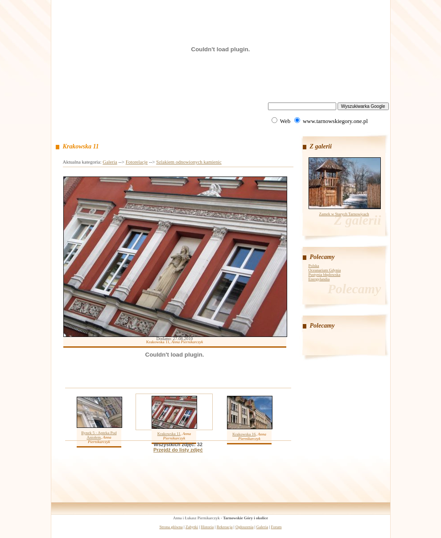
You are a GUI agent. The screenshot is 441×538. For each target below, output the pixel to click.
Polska (314, 265)
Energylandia (319, 279)
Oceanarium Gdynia (325, 270)
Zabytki (191, 527)
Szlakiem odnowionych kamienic (189, 161)
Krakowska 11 (169, 433)
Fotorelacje (137, 161)
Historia (207, 527)
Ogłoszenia (244, 527)
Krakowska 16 (244, 434)
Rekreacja (225, 527)
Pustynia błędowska (325, 274)
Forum (276, 527)
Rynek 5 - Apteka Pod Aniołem (98, 435)
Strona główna (170, 527)
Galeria (110, 161)
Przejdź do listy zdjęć (178, 449)
